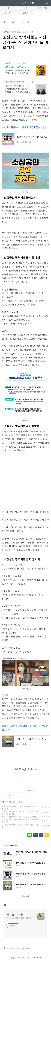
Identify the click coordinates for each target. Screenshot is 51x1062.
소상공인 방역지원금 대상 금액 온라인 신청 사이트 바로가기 (25, 42)
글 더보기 (25, 997)
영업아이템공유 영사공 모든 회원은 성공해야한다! (17, 136)
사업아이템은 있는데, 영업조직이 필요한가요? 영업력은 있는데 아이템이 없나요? (18, 141)
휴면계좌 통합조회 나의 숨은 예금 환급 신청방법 (24, 177)
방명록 (25, 13)
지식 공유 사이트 (25, 3)
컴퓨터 (6, 32)
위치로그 (8, 13)
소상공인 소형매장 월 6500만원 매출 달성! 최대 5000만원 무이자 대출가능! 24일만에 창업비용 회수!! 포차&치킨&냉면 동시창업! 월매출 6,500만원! (17, 122)
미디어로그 (42, 8)
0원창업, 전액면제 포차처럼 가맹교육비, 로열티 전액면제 (17, 117)
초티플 (13, 32)
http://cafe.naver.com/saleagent (17, 132)
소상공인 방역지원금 (15, 815)
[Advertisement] (25, 82)
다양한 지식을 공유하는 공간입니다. (20, 1020)
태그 (25, 8)
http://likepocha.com (13, 114)
